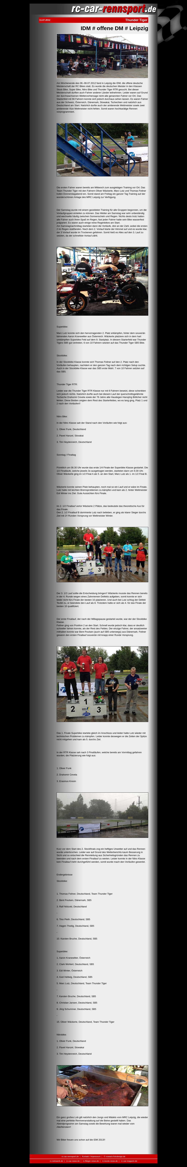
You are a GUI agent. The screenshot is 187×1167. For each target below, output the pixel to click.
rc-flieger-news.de (91, 1161)
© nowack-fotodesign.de (114, 1156)
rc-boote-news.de (110, 1161)
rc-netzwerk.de (56, 1161)
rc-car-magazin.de (129, 1161)
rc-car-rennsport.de (70, 1156)
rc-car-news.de (73, 1161)
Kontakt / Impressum (91, 1156)
